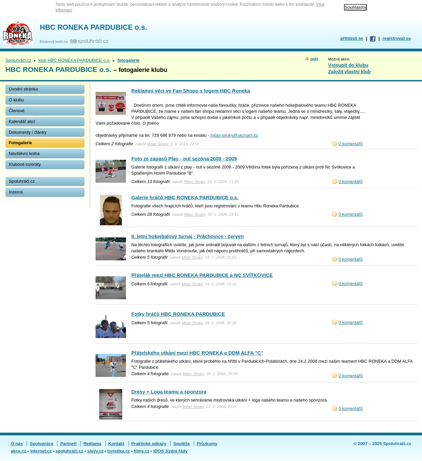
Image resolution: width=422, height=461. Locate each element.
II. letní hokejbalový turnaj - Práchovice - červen (187, 236)
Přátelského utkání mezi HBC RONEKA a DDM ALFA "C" (197, 353)
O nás (17, 443)
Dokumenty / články (28, 132)
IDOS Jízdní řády (170, 451)
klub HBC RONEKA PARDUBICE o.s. (74, 60)
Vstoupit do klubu (348, 65)
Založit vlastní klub (349, 71)
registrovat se (397, 38)
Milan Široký (157, 144)
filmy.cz (141, 451)
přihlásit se (351, 38)
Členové (17, 110)
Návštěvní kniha (24, 153)
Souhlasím (355, 7)
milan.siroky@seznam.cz (234, 135)
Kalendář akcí (22, 121)
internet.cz (41, 451)
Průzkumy (207, 443)
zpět (314, 59)
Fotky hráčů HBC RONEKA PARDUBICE (178, 314)
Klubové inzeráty (25, 164)
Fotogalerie (20, 142)
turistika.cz (118, 451)
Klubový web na (55, 42)
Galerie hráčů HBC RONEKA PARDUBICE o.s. (184, 197)
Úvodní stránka (23, 89)
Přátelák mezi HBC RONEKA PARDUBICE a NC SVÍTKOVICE (202, 275)
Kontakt (116, 443)
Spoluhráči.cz (18, 60)
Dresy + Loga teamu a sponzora (168, 391)
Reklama (92, 443)
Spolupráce (41, 443)
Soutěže (181, 443)
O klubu (16, 99)
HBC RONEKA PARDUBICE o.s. (93, 27)
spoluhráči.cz (69, 451)
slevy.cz (95, 451)
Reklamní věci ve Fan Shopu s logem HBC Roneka (190, 91)
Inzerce (16, 192)
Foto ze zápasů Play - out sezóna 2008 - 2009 (184, 158)
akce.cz (18, 451)
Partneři (68, 443)
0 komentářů (351, 143)
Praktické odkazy (148, 443)
